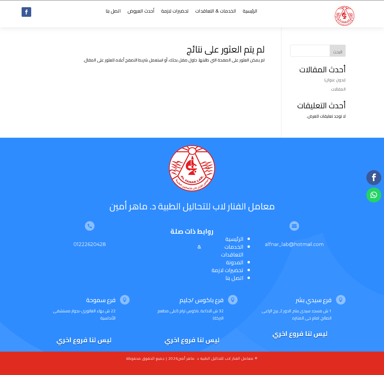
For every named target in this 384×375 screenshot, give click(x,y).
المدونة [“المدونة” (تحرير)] (234, 262)
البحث (337, 52)
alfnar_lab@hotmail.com (294, 244)
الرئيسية (250, 12)
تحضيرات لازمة (175, 12)
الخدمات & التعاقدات (215, 12)
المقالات (338, 89)
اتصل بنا (113, 12)
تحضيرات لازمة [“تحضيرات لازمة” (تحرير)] (227, 270)
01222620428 (90, 244)
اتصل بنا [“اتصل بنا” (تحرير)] (234, 278)
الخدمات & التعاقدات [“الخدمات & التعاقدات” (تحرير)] (220, 251)
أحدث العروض (141, 12)
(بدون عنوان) (335, 80)
